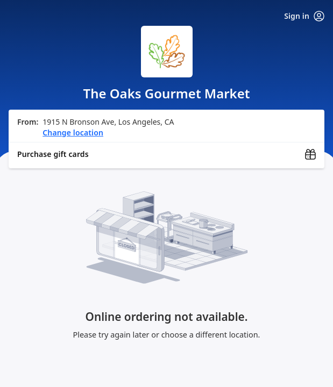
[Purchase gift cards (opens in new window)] (166, 154)
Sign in (304, 16)
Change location (72, 132)
